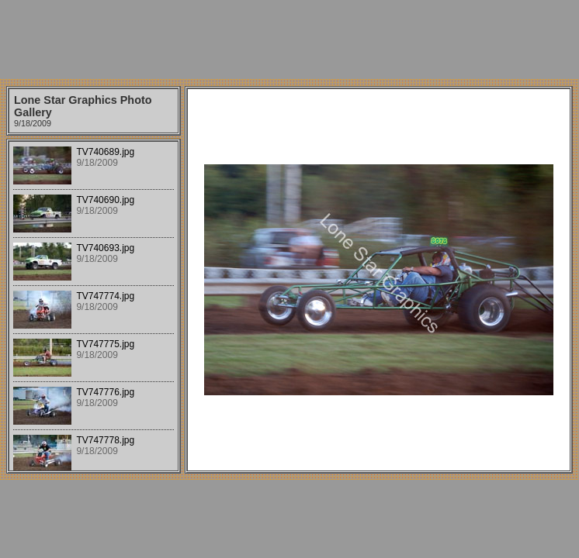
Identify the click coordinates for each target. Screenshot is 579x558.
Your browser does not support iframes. (93, 306)
